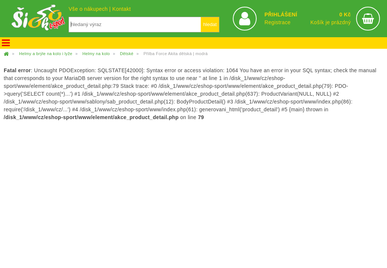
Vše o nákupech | (90, 9)
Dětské (126, 53)
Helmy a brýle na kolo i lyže (45, 53)
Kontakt (121, 9)
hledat (209, 24)
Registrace (277, 22)
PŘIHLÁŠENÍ (280, 14)
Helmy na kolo (96, 53)
